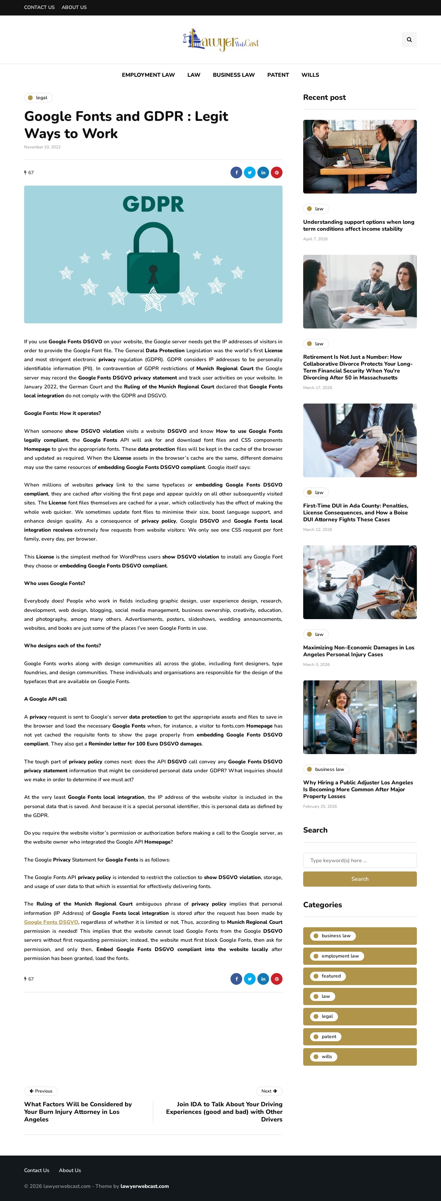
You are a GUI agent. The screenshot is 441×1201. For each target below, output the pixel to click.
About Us (74, 7)
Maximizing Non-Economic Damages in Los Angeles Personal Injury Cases (358, 651)
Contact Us (39, 7)
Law (194, 75)
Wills (310, 75)
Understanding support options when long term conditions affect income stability (358, 225)
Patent (278, 75)
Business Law (234, 75)
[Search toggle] (409, 39)
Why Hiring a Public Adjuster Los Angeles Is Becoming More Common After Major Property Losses (358, 789)
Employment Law (148, 75)
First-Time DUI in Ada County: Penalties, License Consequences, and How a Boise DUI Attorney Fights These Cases (355, 512)
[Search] (360, 860)
